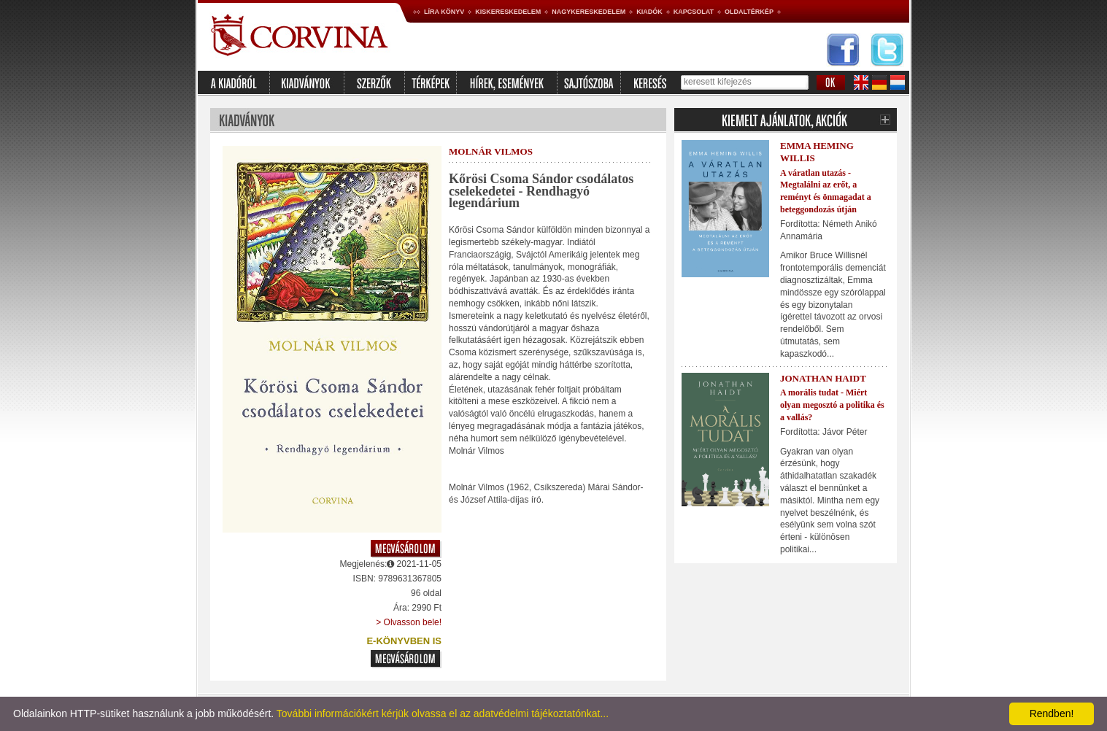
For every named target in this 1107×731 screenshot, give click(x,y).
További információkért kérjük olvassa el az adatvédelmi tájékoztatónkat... (443, 713)
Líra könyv (444, 11)
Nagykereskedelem (588, 11)
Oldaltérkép (749, 11)
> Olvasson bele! (408, 622)
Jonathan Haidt (823, 378)
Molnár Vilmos (491, 151)
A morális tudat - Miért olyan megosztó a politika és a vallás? (832, 404)
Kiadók (649, 11)
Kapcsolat (694, 11)
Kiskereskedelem (508, 11)
